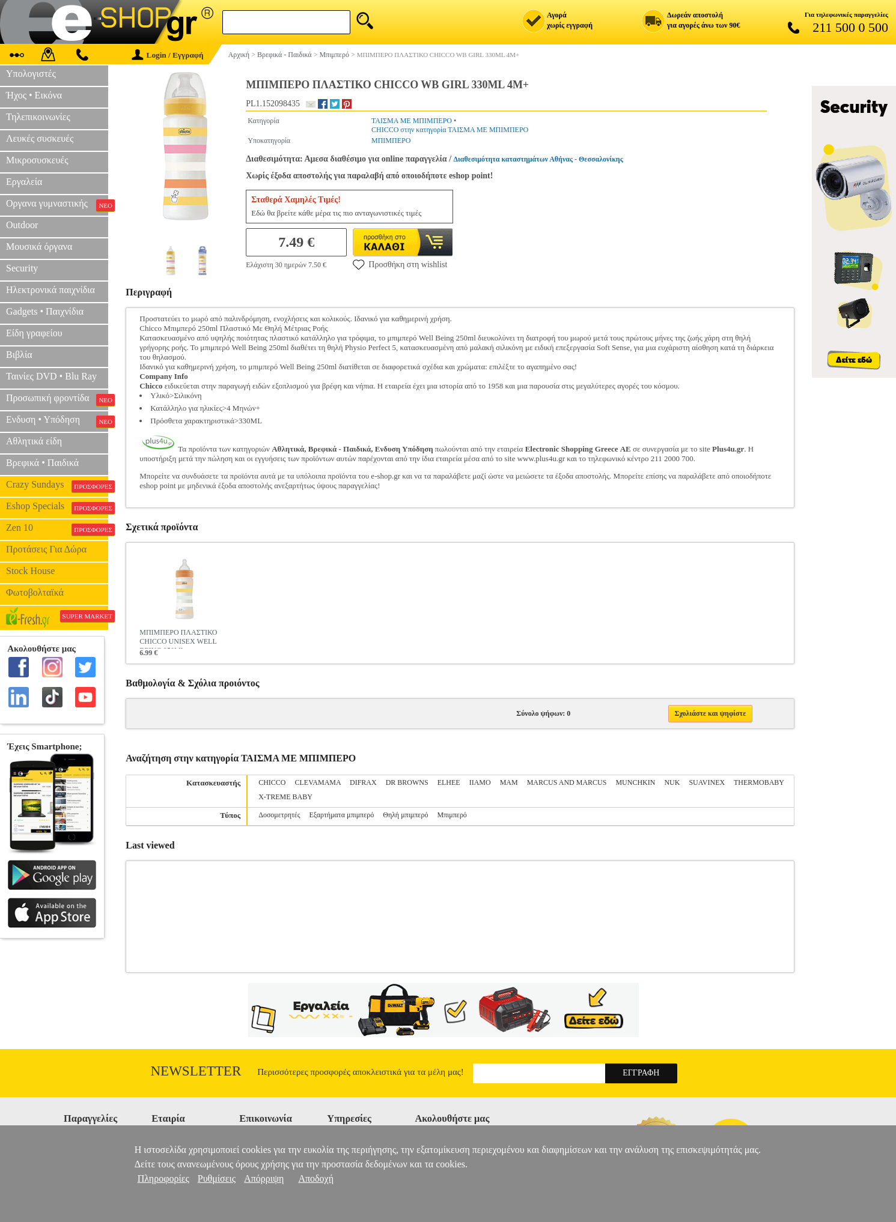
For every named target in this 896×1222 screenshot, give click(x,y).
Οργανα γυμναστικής (57, 204)
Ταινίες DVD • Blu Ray (51, 376)
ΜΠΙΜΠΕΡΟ (390, 140)
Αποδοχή (316, 1178)
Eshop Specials (57, 507)
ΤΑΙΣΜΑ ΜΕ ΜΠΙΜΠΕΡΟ (411, 120)
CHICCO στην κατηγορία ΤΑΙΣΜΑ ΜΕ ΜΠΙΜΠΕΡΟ (449, 130)
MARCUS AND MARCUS (567, 782)
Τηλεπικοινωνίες (38, 117)
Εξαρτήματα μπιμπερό (341, 815)
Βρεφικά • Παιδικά (42, 463)
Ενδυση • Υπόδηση (57, 421)
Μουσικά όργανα (39, 246)
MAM (509, 782)
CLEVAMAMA (318, 782)
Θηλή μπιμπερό (405, 815)
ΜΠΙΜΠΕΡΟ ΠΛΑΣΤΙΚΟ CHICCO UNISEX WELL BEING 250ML (178, 638)
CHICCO (271, 782)
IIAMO (480, 782)
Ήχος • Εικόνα (34, 95)
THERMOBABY (759, 782)
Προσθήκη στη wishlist (400, 264)
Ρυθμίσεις (217, 1178)
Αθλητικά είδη (34, 441)
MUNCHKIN (635, 782)
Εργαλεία (24, 182)
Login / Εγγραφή (168, 54)
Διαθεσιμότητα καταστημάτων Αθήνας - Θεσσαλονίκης (538, 159)
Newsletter (196, 1070)
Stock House (30, 571)
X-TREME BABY (285, 797)
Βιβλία (19, 354)
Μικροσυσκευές (37, 160)
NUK (672, 782)
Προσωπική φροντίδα (57, 399)
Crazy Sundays (57, 485)
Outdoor (22, 225)
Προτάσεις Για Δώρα (46, 549)
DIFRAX (363, 782)
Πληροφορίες (163, 1178)
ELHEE (448, 782)
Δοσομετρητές (279, 815)
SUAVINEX (707, 782)
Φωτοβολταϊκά (35, 592)
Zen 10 (57, 529)
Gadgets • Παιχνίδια (45, 311)
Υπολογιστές (31, 73)
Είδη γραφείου (34, 333)
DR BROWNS (407, 782)
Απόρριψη (264, 1178)
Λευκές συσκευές (39, 138)
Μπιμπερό (451, 815)
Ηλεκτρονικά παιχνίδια (50, 290)
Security (22, 268)
